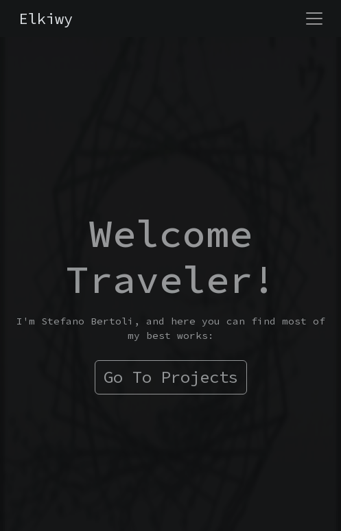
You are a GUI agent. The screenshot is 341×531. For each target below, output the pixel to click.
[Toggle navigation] (314, 18)
